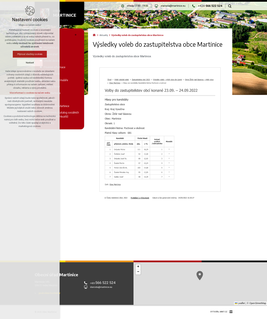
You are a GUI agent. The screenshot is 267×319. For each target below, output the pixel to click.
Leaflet (240, 303)
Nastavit (26, 62)
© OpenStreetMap (256, 303)
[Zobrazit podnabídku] (75, 35)
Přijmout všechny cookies (25, 54)
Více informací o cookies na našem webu (25, 93)
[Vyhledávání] (229, 6)
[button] (138, 266)
